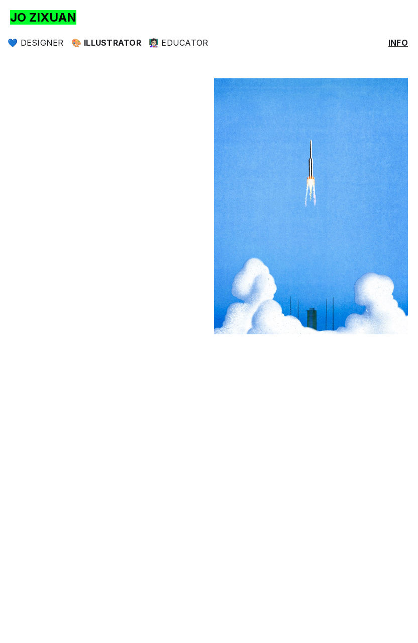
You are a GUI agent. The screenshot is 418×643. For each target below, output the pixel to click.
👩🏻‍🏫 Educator (178, 43)
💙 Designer (36, 43)
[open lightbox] (311, 206)
